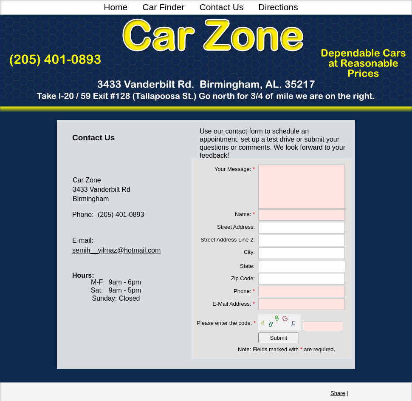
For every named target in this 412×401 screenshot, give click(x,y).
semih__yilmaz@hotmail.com (116, 250)
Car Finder (163, 7)
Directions (278, 7)
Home (115, 7)
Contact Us (221, 7)
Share (337, 393)
